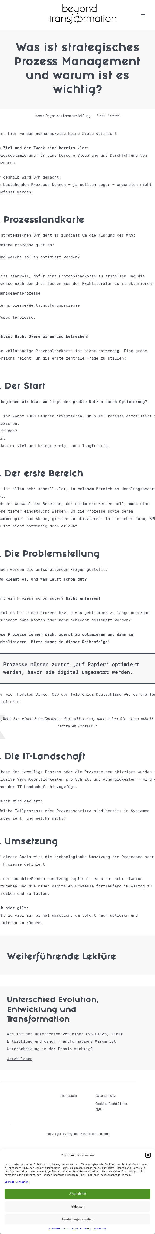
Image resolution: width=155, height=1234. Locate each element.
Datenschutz (83, 1228)
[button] (148, 1155)
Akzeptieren (77, 1193)
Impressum (99, 1228)
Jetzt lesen (19, 1059)
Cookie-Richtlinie (61, 1228)
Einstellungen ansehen (77, 1219)
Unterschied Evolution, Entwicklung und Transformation (53, 1010)
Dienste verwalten (16, 1182)
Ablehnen (77, 1206)
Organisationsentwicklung (68, 116)
